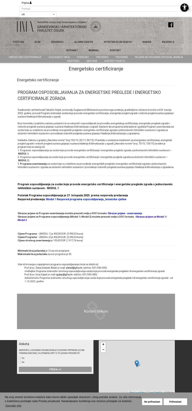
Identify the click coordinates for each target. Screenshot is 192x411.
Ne (23, 362)
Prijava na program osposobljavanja (159, 57)
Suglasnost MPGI (59, 57)
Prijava (27, 3)
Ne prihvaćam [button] (152, 401)
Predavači (102, 57)
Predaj (55, 369)
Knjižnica (168, 42)
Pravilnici (83, 57)
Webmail (94, 50)
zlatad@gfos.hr (74, 267)
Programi (122, 57)
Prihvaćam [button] (175, 401)
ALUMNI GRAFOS (83, 42)
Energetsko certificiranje (25, 57)
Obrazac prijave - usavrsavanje (125, 213)
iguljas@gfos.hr (64, 274)
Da (23, 358)
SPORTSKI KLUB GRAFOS (118, 42)
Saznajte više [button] (13, 405)
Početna (18, 42)
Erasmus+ (57, 42)
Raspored (73, 61)
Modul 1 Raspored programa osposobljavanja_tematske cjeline (86, 199)
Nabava (146, 42)
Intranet (72, 50)
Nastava (92, 61)
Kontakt (115, 50)
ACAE (37, 42)
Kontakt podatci (114, 61)
